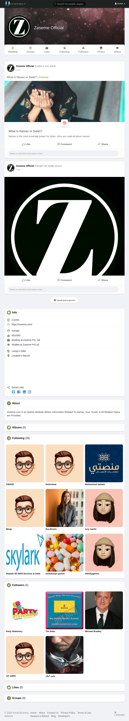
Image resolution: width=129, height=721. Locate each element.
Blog (53, 716)
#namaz (43, 77)
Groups (17, 698)
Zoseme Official (49, 27)
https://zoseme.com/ (22, 324)
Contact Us (52, 712)
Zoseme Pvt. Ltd (31, 340)
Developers (64, 716)
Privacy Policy (68, 712)
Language (119, 713)
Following (18, 438)
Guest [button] (120, 3)
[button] (69, 3)
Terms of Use (84, 712)
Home (33, 712)
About (42, 712)
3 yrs (18, 70)
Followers (18, 585)
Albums (17, 427)
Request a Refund (39, 716)
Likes (15, 687)
